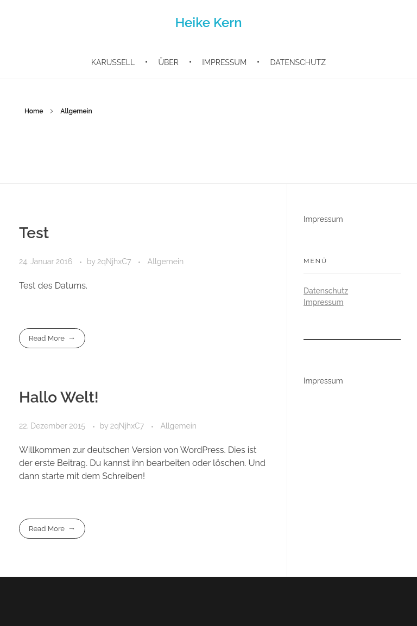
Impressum (323, 219)
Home (33, 111)
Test (34, 233)
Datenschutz (326, 290)
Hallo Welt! (59, 397)
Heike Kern (208, 22)
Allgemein (166, 261)
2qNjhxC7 (115, 261)
